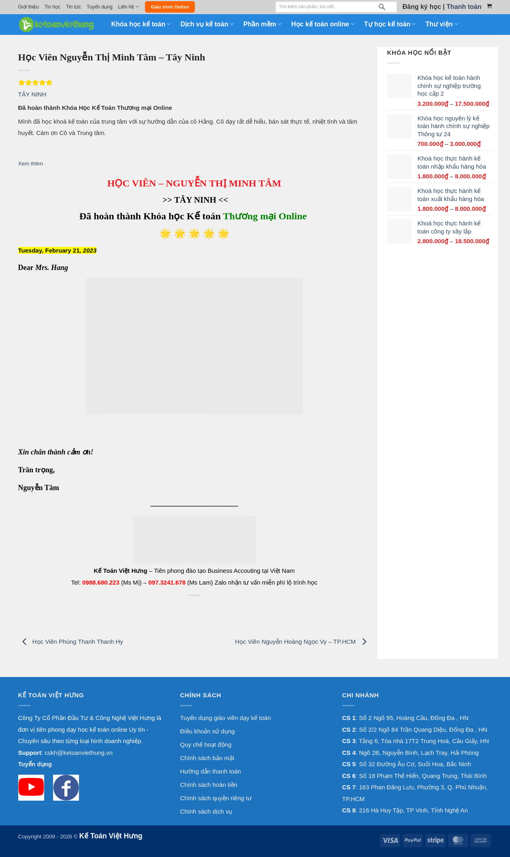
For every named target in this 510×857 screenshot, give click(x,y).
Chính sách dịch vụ (206, 811)
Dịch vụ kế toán (206, 24)
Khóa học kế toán (141, 24)
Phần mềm (262, 24)
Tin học (52, 7)
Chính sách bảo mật (207, 757)
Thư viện (441, 24)
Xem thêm (30, 164)
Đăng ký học (422, 6)
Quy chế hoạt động (206, 744)
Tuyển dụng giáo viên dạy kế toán (225, 717)
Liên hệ (129, 7)
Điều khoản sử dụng (207, 731)
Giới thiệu (28, 7)
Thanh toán (463, 6)
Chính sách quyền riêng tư (216, 798)
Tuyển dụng (100, 7)
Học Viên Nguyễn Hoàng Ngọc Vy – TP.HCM (302, 641)
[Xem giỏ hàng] (489, 6)
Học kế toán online (322, 24)
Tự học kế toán (390, 24)
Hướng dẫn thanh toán (210, 771)
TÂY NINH (32, 94)
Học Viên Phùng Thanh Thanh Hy (70, 641)
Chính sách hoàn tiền (208, 784)
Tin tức (73, 7)
